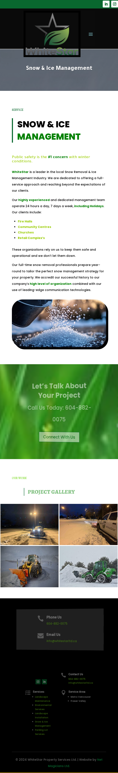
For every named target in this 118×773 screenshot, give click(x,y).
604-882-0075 (57, 623)
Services (45, 695)
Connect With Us (59, 437)
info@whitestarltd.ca (61, 641)
